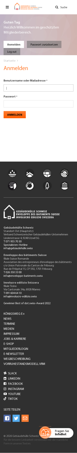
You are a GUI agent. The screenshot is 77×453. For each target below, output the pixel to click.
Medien (9, 329)
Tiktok (11, 399)
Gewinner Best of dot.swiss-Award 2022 (27, 303)
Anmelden (13, 44)
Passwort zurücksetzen (44, 44)
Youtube (12, 394)
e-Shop (9, 344)
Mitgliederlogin (16, 349)
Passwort (10, 96)
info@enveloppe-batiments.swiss (23, 276)
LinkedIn (12, 378)
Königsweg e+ (14, 314)
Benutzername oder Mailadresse (25, 80)
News (7, 319)
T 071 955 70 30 (12, 241)
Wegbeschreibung (17, 359)
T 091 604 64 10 (12, 293)
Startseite (10, 60)
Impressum (11, 334)
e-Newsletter (14, 354)
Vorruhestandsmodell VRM (24, 364)
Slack (10, 373)
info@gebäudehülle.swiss (18, 248)
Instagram (14, 389)
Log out (12, 52)
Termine (9, 324)
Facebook (13, 384)
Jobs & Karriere (15, 339)
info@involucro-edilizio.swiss (20, 296)
